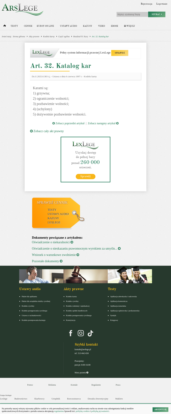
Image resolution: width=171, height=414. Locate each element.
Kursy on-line (45, 26)
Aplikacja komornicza (118, 301)
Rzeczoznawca (74, 398)
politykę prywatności (100, 411)
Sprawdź (85, 176)
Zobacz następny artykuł (103, 123)
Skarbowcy (39, 398)
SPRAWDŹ (120, 53)
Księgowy (114, 320)
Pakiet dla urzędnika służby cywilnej (36, 301)
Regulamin (96, 385)
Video (101, 26)
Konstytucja (70, 320)
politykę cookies (83, 411)
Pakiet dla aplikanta (29, 296)
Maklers (119, 398)
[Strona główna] (5, 26)
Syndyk (113, 315)
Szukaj (157, 14)
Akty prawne (34, 36)
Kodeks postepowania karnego (34, 320)
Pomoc (30, 385)
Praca (118, 385)
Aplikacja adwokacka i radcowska (123, 296)
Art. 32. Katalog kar (100, 36)
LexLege (54, 222)
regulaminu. (59, 411)
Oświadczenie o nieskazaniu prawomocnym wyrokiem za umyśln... (76, 248)
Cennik (28, 26)
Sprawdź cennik (52, 202)
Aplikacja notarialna (118, 306)
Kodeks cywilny (28, 306)
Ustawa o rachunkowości (31, 315)
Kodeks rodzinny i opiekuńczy (78, 306)
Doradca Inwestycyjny (98, 398)
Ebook (114, 26)
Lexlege (3, 398)
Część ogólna (64, 36)
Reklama (52, 385)
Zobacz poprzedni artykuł (68, 123)
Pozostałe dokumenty (47, 261)
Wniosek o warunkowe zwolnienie (55, 255)
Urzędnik (55, 398)
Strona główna (19, 36)
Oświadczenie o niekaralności (52, 242)
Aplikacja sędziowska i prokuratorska (125, 311)
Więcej (129, 26)
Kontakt (74, 385)
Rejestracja (146, 3)
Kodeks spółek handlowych (77, 311)
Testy (14, 26)
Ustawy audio (68, 26)
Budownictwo (20, 398)
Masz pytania (81, 372)
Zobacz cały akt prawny (47, 131)
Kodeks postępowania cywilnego (34, 311)
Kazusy (87, 26)
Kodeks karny (49, 36)
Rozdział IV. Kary (80, 36)
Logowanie (161, 3)
